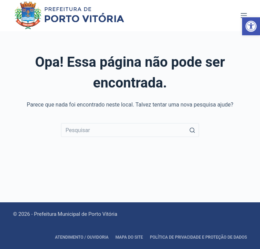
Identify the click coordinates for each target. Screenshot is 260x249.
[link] (251, 26)
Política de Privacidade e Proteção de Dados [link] (198, 237)
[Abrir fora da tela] (244, 15)
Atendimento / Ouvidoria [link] (82, 237)
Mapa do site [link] (129, 237)
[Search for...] (130, 130)
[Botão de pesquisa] (192, 130)
